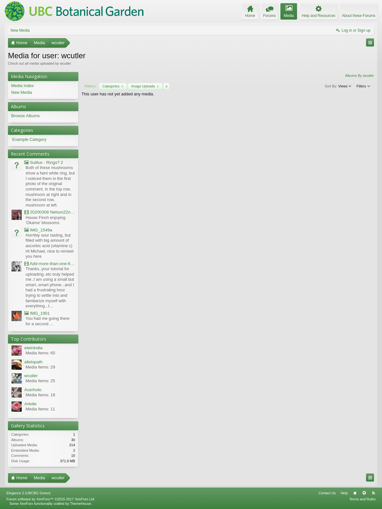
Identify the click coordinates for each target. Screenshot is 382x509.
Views (345, 86)
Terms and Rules (362, 499)
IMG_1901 (37, 313)
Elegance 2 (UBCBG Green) (28, 493)
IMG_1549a (38, 230)
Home (355, 493)
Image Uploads (145, 86)
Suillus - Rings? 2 (43, 162)
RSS (373, 493)
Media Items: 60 (40, 353)
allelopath (33, 362)
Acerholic (33, 389)
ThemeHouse (80, 503)
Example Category (29, 139)
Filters (363, 86)
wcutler (31, 375)
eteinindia (33, 347)
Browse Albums (25, 115)
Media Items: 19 (40, 394)
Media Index (22, 85)
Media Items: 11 (40, 409)
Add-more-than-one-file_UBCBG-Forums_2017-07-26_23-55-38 (49, 263)
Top (364, 493)
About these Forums (358, 15)
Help (344, 493)
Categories (113, 86)
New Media (20, 30)
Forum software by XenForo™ (50, 499)
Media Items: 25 (40, 380)
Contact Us (327, 493)
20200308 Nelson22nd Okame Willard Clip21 (49, 212)
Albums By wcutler (359, 75)
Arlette (30, 403)
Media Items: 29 (40, 367)
